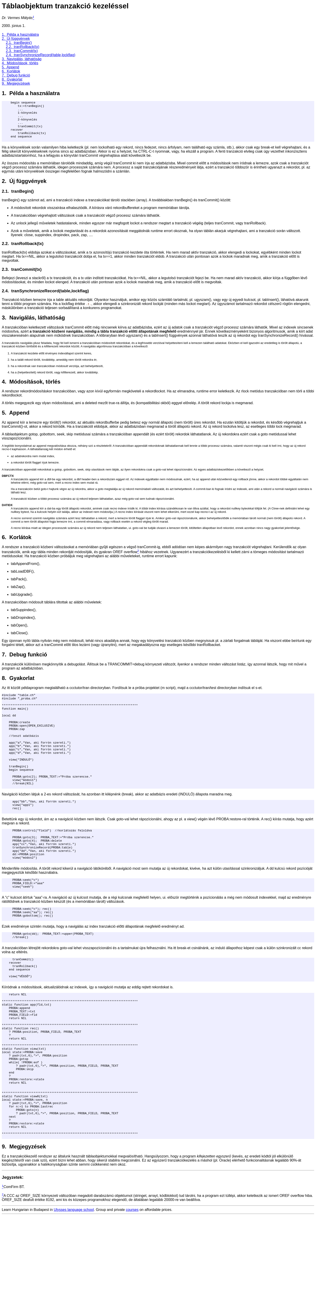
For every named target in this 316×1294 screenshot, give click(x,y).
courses (132, 1288)
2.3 (5, 277)
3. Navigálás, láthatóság (21, 59)
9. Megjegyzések (16, 83)
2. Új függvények (16, 39)
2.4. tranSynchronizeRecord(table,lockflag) (40, 55)
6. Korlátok (11, 71)
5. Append (10, 67)
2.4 (5, 299)
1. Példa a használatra (20, 34)
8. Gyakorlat (12, 79)
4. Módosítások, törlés (20, 63)
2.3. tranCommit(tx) (22, 51)
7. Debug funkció (16, 75)
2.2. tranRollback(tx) (22, 47)
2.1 (5, 199)
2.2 (5, 251)
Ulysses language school (74, 1288)
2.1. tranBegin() (19, 43)
